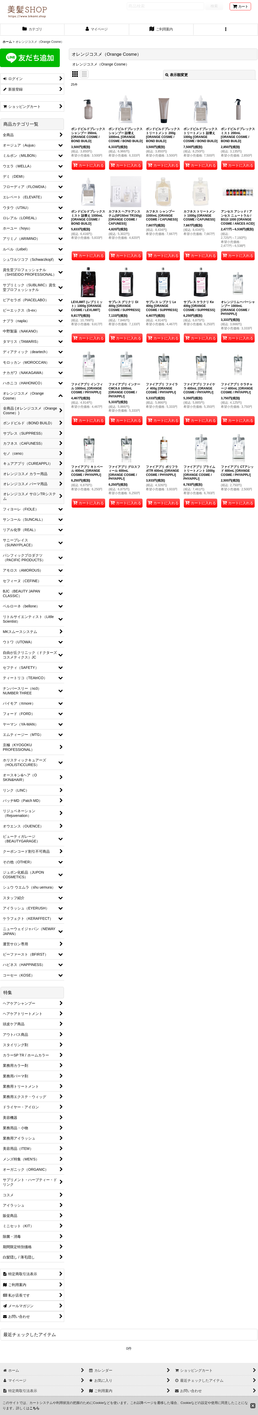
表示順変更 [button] (176, 75)
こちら (34, 1408)
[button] (226, 29)
